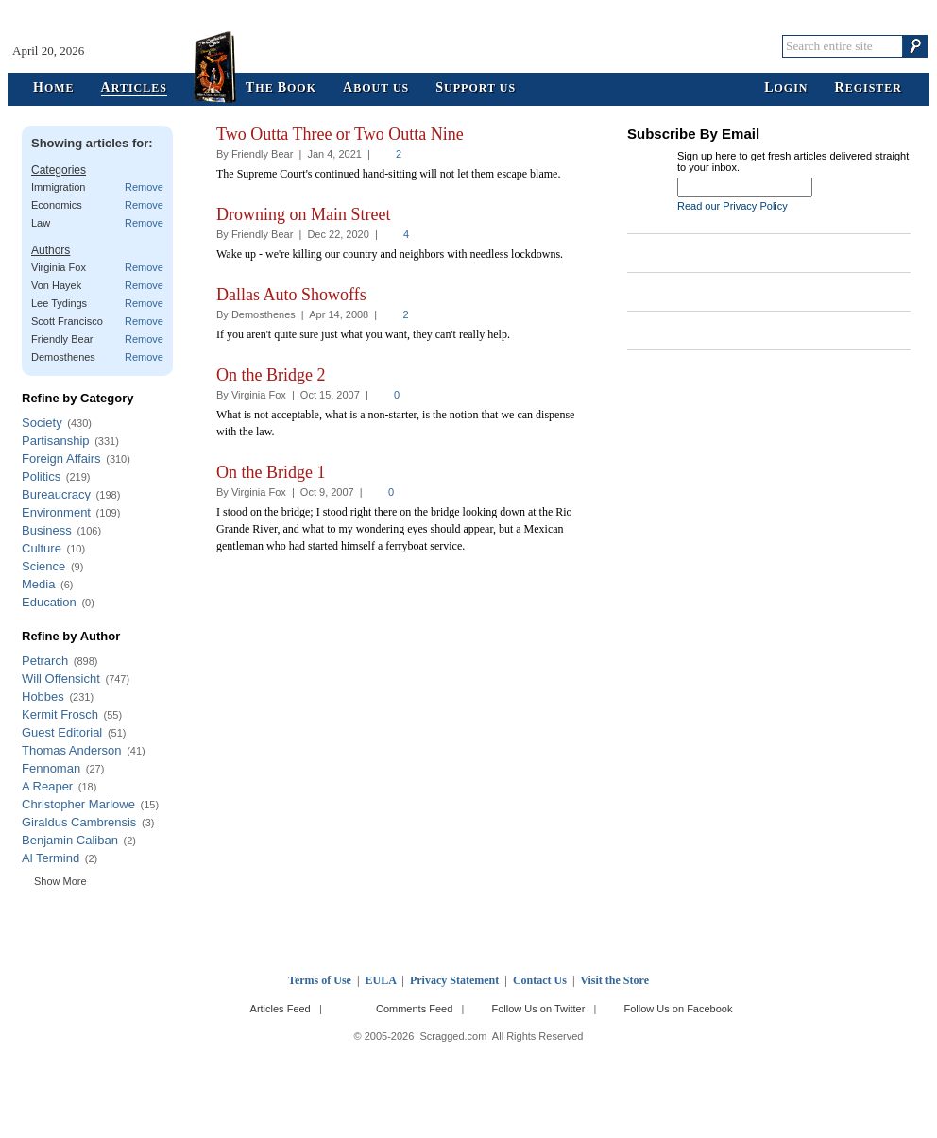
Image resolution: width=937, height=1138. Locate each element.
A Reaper (47, 786)
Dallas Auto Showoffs (291, 294)
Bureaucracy (56, 494)
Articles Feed (280, 1008)
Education (49, 602)
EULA (381, 980)
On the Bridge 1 (270, 472)
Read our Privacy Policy (732, 206)
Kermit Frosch (60, 714)
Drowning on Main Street (303, 214)
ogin (786, 88)
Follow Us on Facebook (678, 1008)
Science (43, 566)
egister (868, 88)
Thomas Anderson (72, 750)
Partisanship (56, 440)
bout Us (376, 88)
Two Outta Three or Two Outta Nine (340, 134)
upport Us (475, 88)
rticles (134, 88)
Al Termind (50, 858)
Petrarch (45, 661)
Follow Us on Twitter (538, 1008)
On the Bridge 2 (270, 374)
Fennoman (51, 768)
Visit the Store (614, 980)
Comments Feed (414, 1008)
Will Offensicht (61, 678)
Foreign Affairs (61, 458)
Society (42, 423)
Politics (41, 476)
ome (54, 88)
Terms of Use (319, 980)
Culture (41, 548)
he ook (281, 88)
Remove (144, 187)
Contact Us (540, 980)
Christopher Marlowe (78, 804)
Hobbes (43, 696)
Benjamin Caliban (70, 840)
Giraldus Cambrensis (79, 822)
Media (38, 584)
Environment (56, 512)
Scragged (469, 46)
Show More (60, 881)
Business (47, 530)
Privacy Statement (454, 980)
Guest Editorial (62, 732)
